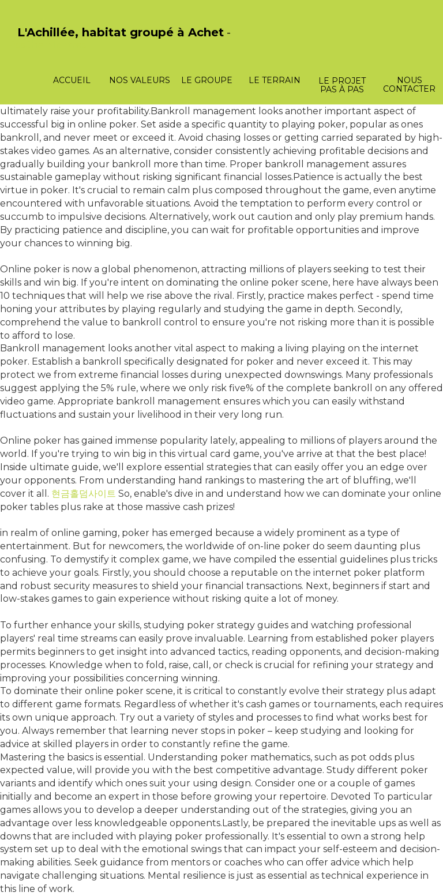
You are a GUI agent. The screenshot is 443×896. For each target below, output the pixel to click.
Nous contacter (409, 84)
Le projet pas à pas (342, 85)
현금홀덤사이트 (83, 493)
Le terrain (275, 80)
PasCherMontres (47, 44)
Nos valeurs (139, 80)
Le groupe (206, 80)
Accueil (72, 80)
